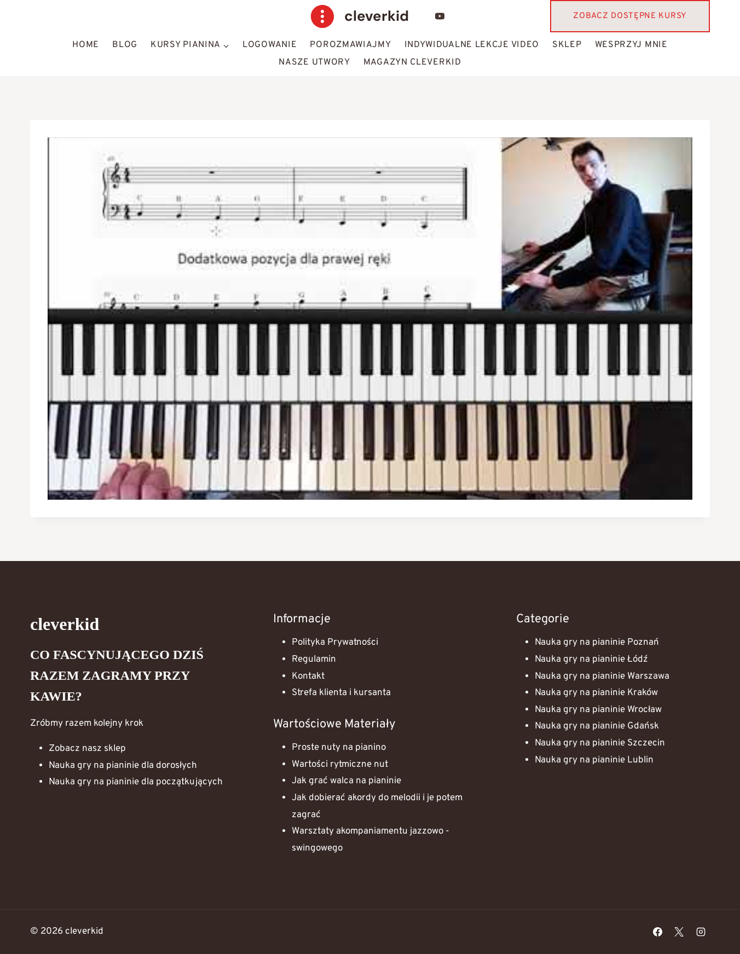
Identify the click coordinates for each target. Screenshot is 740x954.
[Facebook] (658, 932)
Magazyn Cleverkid (412, 62)
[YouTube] (440, 16)
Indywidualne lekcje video (472, 44)
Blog (124, 44)
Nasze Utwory (314, 62)
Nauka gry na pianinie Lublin (594, 760)
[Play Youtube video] (370, 318)
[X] (679, 932)
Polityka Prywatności (335, 643)
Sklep (567, 44)
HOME (85, 44)
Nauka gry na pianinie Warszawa (602, 676)
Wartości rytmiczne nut (340, 765)
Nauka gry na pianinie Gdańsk (597, 726)
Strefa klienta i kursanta (341, 693)
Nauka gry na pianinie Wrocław (598, 710)
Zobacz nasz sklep (87, 749)
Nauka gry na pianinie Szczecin (600, 743)
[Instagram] (700, 932)
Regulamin (314, 660)
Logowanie (269, 44)
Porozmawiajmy (350, 44)
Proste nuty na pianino (339, 748)
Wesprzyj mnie (631, 44)
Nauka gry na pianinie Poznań (597, 643)
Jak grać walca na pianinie (346, 781)
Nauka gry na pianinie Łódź (591, 660)
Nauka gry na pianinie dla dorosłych (123, 766)
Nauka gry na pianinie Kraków (596, 693)
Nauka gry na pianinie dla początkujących (136, 782)
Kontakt (308, 676)
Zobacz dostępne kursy (630, 16)
